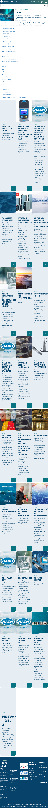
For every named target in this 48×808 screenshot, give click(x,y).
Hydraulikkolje (5, 44)
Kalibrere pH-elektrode (8, 46)
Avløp (3, 84)
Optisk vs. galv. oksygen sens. (10, 51)
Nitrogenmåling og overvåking (10, 39)
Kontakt (31, 767)
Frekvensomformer (7, 41)
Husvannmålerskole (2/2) (8, 31)
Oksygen (4, 67)
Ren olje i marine (6, 94)
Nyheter (31, 769)
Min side (41, 765)
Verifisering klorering (7, 54)
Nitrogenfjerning (6, 36)
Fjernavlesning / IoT (7, 34)
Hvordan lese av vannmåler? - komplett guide (14, 97)
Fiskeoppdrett (5, 89)
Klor (3, 69)
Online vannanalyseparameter (10, 61)
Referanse (32, 771)
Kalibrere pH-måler (7, 82)
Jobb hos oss (33, 776)
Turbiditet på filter (7, 79)
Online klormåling (6, 56)
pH (2, 74)
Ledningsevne (5, 72)
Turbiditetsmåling (6, 49)
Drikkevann (5, 87)
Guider (40, 774)
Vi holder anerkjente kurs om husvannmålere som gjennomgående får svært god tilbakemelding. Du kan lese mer (39, 305)
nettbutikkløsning (21, 806)
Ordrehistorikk (43, 767)
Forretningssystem (8, 806)
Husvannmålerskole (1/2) (8, 28)
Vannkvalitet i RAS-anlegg (9, 59)
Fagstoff (42, 772)
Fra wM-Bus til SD (7, 92)
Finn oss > (3, 783)
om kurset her (39, 313)
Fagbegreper (42, 776)
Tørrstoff (4, 77)
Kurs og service (31, 773)
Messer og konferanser (32, 779)
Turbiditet (4, 64)
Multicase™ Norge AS (39, 806)
